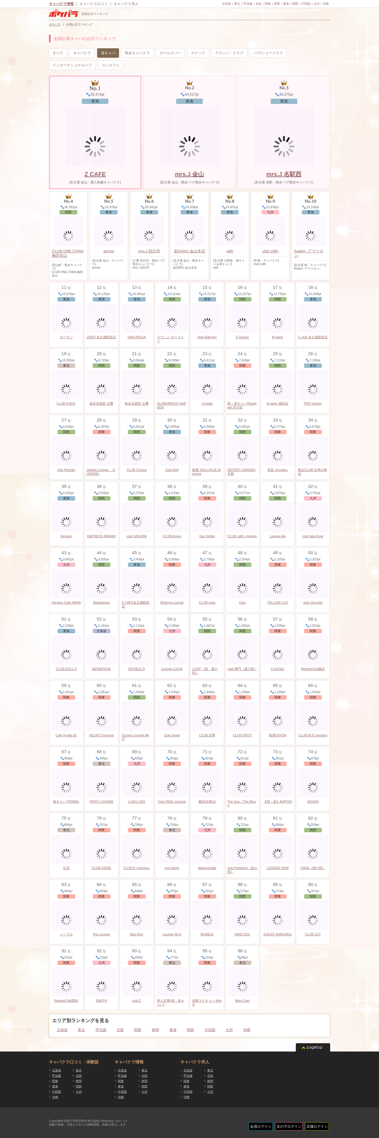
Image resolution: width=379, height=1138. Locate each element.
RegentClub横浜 (313, 669)
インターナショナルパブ (72, 65)
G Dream (242, 337)
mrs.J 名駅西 (283, 174)
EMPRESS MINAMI (101, 536)
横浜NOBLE (207, 801)
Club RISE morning (172, 801)
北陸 (258, 3)
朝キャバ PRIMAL (66, 801)
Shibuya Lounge (172, 602)
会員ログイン (261, 1126)
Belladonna (101, 602)
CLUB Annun (172, 536)
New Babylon (207, 337)
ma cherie (172, 868)
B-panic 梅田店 (277, 403)
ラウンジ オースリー (170, 339)
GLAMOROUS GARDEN (171, 405)
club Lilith (270, 251)
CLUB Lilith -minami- (242, 536)
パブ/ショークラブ (267, 53)
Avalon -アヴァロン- (308, 253)
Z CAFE (95, 174)
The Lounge (101, 934)
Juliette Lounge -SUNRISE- (100, 471)
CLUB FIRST (242, 735)
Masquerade (207, 868)
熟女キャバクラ (137, 53)
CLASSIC (278, 669)
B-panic (277, 337)
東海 (286, 3)
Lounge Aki (277, 536)
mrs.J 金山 (189, 174)
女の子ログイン (289, 1126)
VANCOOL (242, 934)
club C (136, 1000)
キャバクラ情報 (61, 4)
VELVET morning (101, 735)
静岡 (277, 3)
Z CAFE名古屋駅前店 (136, 604)
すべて (58, 53)
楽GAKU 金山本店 (189, 251)
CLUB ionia (207, 602)
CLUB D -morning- (136, 868)
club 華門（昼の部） (242, 669)
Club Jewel (172, 735)
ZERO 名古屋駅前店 (101, 337)
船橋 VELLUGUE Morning (206, 471)
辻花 (66, 868)
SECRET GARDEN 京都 (241, 471)
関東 (268, 3)
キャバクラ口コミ (93, 4)
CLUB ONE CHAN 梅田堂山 (67, 253)
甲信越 (247, 3)
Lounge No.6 (172, 934)
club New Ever (312, 536)
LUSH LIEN (136, 801)
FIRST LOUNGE (101, 801)
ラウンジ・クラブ (229, 53)
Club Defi (172, 470)
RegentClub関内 (66, 1000)
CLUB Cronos (137, 470)
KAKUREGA (137, 337)
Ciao (242, 602)
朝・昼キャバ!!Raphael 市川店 (241, 405)
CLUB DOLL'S (66, 669)
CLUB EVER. (66, 403)
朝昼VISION (277, 735)
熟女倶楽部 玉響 (136, 403)
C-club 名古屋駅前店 (313, 337)
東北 (237, 3)
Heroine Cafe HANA (66, 602)
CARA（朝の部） (313, 868)
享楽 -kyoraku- (277, 470)
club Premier (66, 470)
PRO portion (313, 403)
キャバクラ (82, 53)
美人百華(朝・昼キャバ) (170, 1002)
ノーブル (66, 934)
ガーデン (66, 337)
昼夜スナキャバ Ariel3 (207, 1002)
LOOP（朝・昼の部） (205, 670)
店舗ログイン (317, 1126)
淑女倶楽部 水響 (101, 403)
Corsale (207, 403)
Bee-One (136, 934)
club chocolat (312, 602)
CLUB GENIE (101, 868)
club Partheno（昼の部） (242, 869)
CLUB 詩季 (207, 735)
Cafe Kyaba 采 (66, 735)
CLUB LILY (313, 934)
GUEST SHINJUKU (278, 934)
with (230, 251)
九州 (316, 3)
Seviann (66, 536)
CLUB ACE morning (312, 735)
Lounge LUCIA (171, 669)
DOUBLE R (136, 669)
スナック (198, 53)
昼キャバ (108, 53)
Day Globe (207, 536)
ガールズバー (170, 53)
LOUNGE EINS (277, 868)
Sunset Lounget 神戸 (135, 737)
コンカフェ (110, 65)
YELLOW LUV (277, 602)
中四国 (305, 3)
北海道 (226, 3)
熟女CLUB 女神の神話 (312, 471)
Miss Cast (242, 1000)
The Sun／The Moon (241, 803)
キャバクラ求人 (126, 4)
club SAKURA (136, 536)
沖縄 (326, 3)
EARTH (101, 1000)
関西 (295, 3)
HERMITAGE (101, 669)
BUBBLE (207, 934)
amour (108, 251)
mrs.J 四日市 (149, 251)
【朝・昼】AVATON (277, 801)
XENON (313, 801)
